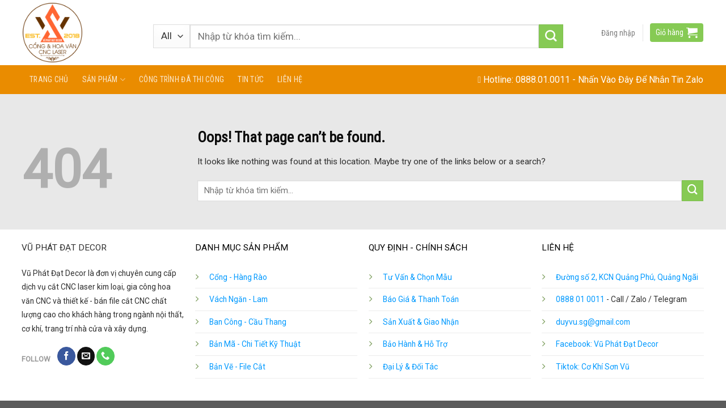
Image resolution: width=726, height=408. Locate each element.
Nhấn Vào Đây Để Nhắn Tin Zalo (640, 79)
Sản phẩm (104, 79)
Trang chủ (49, 79)
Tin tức (251, 79)
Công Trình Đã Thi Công (181, 79)
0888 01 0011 (580, 299)
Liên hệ (289, 79)
